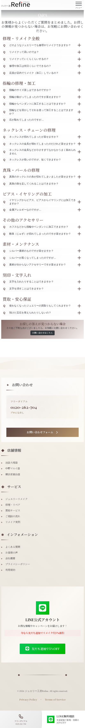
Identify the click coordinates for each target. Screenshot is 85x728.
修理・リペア (10, 504)
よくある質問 (10, 546)
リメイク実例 (10, 522)
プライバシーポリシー (15, 564)
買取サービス (10, 510)
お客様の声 (9, 552)
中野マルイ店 (10, 468)
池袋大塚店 (9, 462)
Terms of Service (55, 699)
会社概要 (8, 558)
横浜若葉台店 (10, 474)
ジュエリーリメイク (14, 499)
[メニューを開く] (79, 5)
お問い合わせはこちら (42, 332)
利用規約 (8, 569)
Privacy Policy (28, 699)
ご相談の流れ (10, 516)
